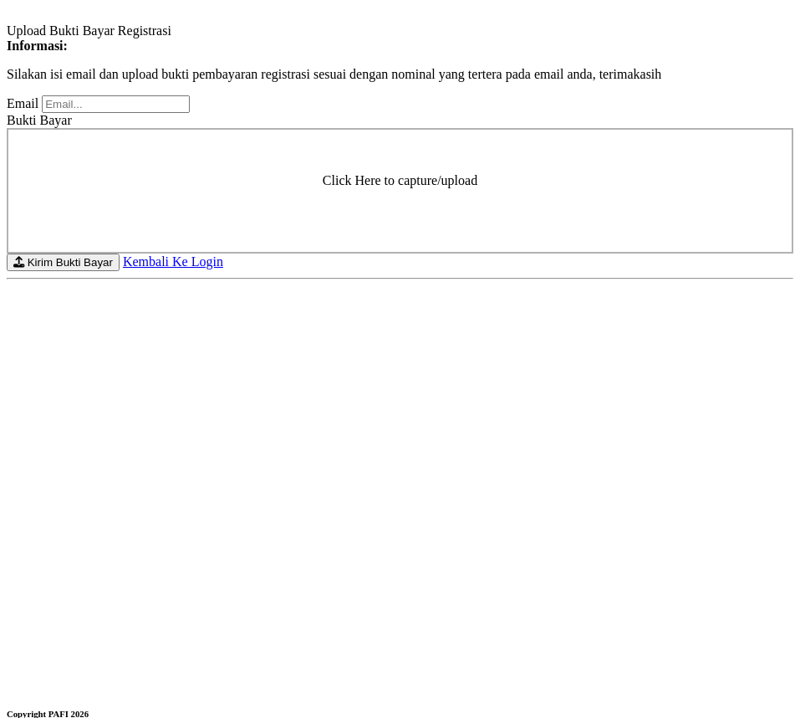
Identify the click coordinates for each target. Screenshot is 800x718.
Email (22, 103)
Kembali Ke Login (173, 261)
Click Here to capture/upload (400, 180)
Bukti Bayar (39, 120)
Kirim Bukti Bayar (63, 262)
